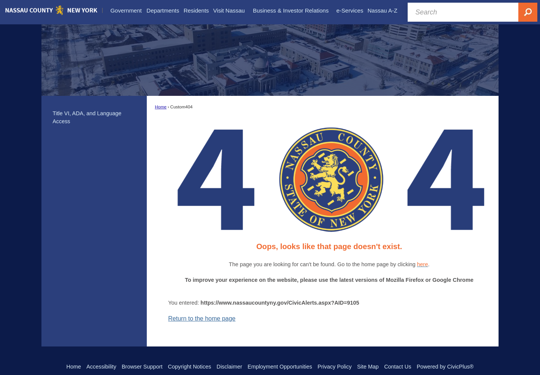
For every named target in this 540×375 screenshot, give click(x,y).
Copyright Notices (189, 367)
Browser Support (142, 367)
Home (161, 107)
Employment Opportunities (280, 367)
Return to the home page (201, 318)
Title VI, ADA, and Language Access (86, 117)
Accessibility (101, 367)
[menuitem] (126, 10)
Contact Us (397, 367)
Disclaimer (229, 367)
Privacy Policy (335, 367)
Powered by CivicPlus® (445, 367)
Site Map (368, 367)
